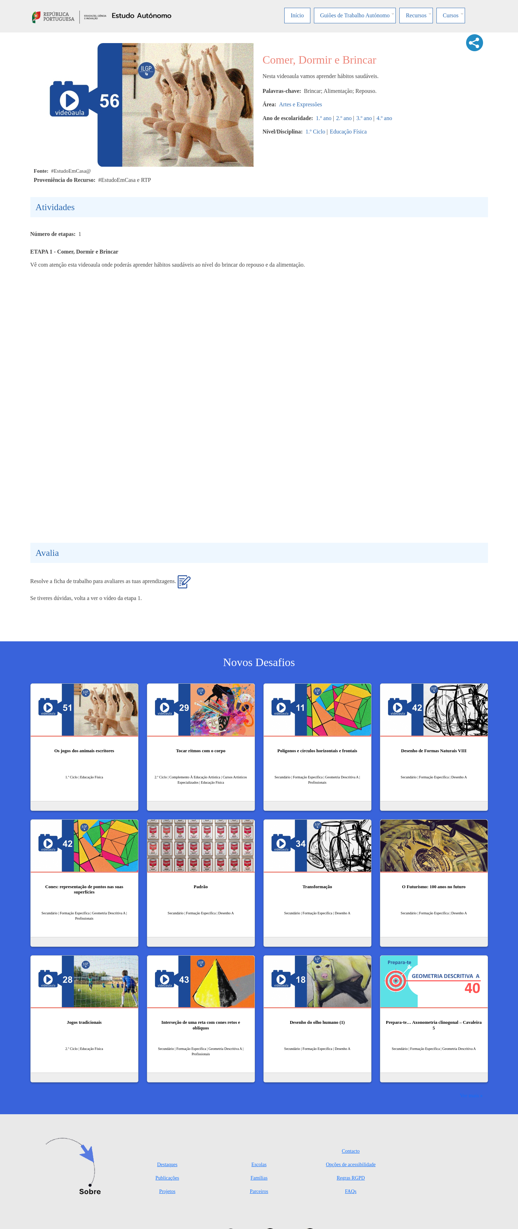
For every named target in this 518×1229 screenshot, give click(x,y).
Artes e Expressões (300, 104)
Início (297, 15)
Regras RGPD (351, 1178)
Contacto (351, 1151)
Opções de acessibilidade (351, 1164)
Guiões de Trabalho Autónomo (355, 15)
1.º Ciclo (315, 132)
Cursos (450, 15)
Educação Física (348, 132)
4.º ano (384, 118)
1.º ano (324, 118)
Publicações (167, 1178)
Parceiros (259, 1191)
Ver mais (469, 1095)
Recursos (416, 15)
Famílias (258, 1178)
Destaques (167, 1164)
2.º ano (344, 118)
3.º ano (364, 118)
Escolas (259, 1164)
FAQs (350, 1191)
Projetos (167, 1191)
